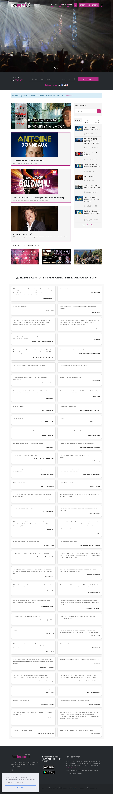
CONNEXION (68, 96)
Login (69, 5)
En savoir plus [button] (18, 782)
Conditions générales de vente (87, 788)
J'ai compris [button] (20, 787)
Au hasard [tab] (87, 121)
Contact (62, 5)
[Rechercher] (86, 111)
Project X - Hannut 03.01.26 (90, 154)
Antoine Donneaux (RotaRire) (28, 161)
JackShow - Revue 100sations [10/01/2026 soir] (92, 213)
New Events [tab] (97, 121)
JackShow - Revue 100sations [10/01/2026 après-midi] (92, 199)
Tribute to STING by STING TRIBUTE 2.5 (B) (92, 186)
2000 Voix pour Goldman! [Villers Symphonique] (38, 198)
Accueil (54, 5)
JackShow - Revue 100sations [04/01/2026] (92, 166)
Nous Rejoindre (71, 767)
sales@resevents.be (75, 774)
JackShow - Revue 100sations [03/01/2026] (92, 128)
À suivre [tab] (78, 120)
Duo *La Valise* (89, 176)
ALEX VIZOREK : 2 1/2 (23, 234)
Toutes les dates (87, 225)
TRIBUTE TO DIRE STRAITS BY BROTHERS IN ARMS (91, 141)
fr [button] (102, 5)
